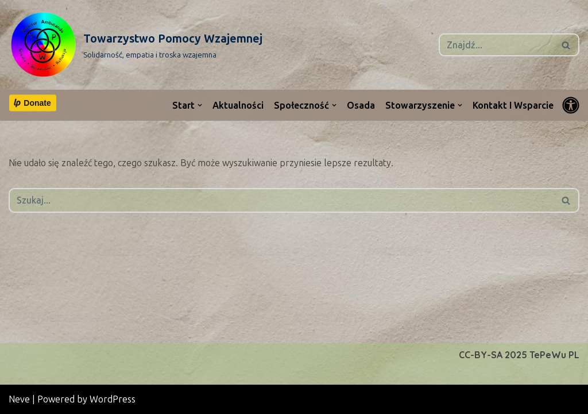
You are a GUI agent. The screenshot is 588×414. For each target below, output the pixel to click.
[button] (200, 105)
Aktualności (238, 105)
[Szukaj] (496, 44)
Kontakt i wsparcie (513, 105)
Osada (361, 105)
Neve (19, 399)
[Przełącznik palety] (570, 105)
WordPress (113, 399)
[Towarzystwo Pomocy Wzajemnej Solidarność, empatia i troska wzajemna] (135, 44)
